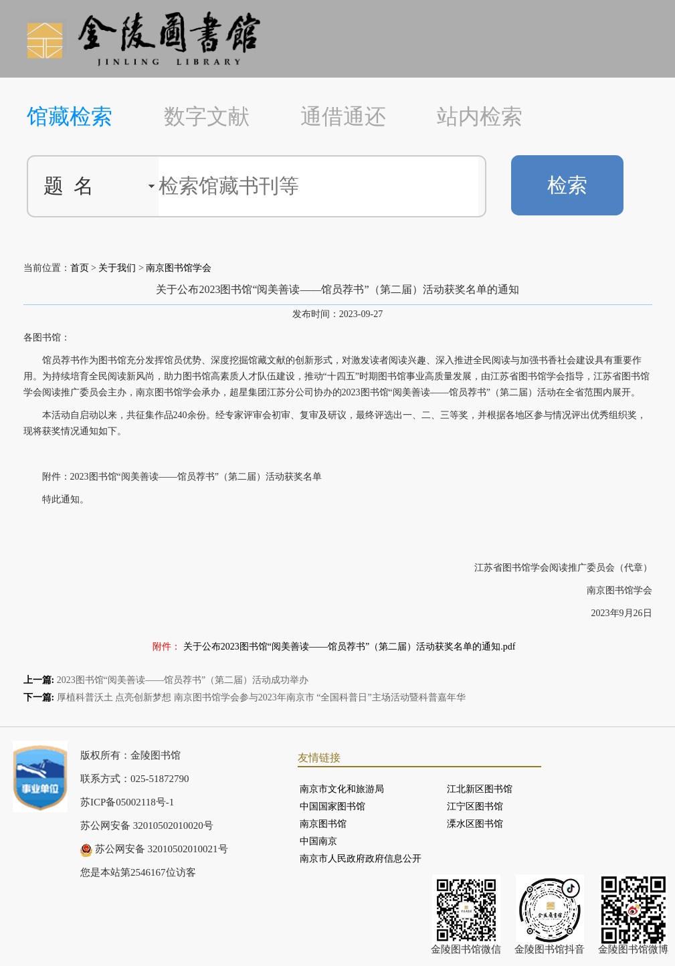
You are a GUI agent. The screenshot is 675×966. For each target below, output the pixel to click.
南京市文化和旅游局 (342, 789)
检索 (567, 185)
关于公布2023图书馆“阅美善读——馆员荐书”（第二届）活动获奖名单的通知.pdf (349, 647)
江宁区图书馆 (475, 806)
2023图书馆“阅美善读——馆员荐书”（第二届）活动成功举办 (182, 680)
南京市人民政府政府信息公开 (360, 859)
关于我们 (117, 268)
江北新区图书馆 (479, 789)
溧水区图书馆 (475, 824)
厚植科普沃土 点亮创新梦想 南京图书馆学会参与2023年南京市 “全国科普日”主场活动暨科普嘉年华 (261, 697)
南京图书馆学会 (178, 268)
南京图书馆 (323, 824)
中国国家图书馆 (332, 806)
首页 (79, 268)
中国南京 (318, 841)
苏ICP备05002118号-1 (127, 802)
